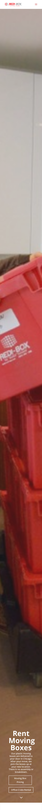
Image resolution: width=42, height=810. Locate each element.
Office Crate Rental (21, 789)
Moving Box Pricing (20, 780)
